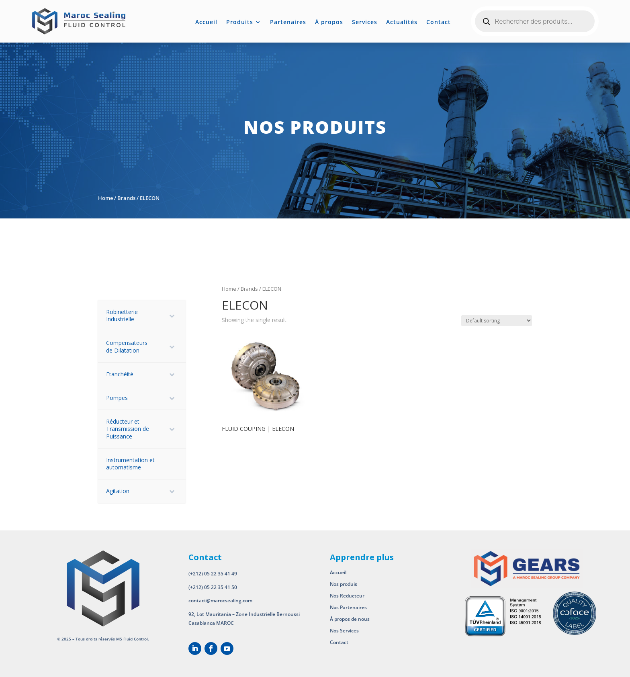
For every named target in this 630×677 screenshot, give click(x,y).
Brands (126, 198)
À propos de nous (350, 619)
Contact (438, 22)
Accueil (206, 22)
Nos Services (344, 630)
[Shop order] (496, 320)
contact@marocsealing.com (220, 600)
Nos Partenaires (348, 607)
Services (364, 22)
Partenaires (288, 22)
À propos (329, 22)
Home (105, 198)
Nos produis (343, 584)
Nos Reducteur (347, 595)
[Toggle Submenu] (172, 315)
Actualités (401, 22)
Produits (239, 22)
